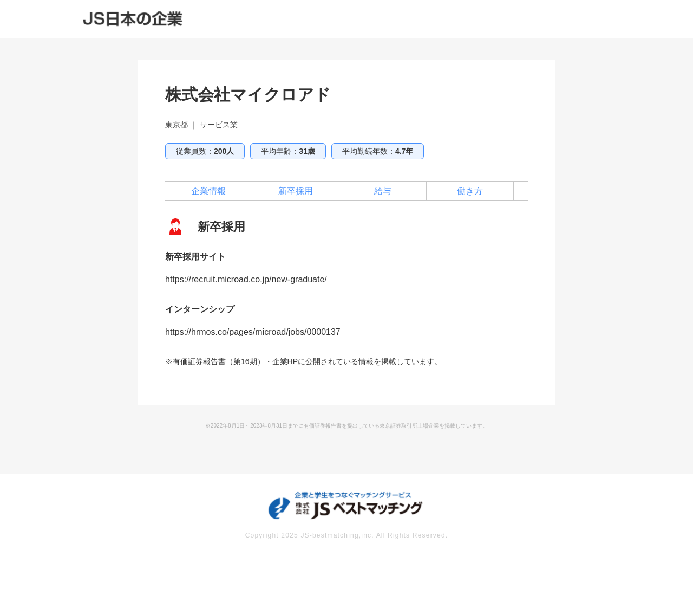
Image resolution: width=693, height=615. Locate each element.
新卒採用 (295, 191)
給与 (382, 191)
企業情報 (208, 191)
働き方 (470, 191)
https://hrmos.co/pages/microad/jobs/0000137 (253, 331)
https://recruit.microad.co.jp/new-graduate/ (246, 279)
